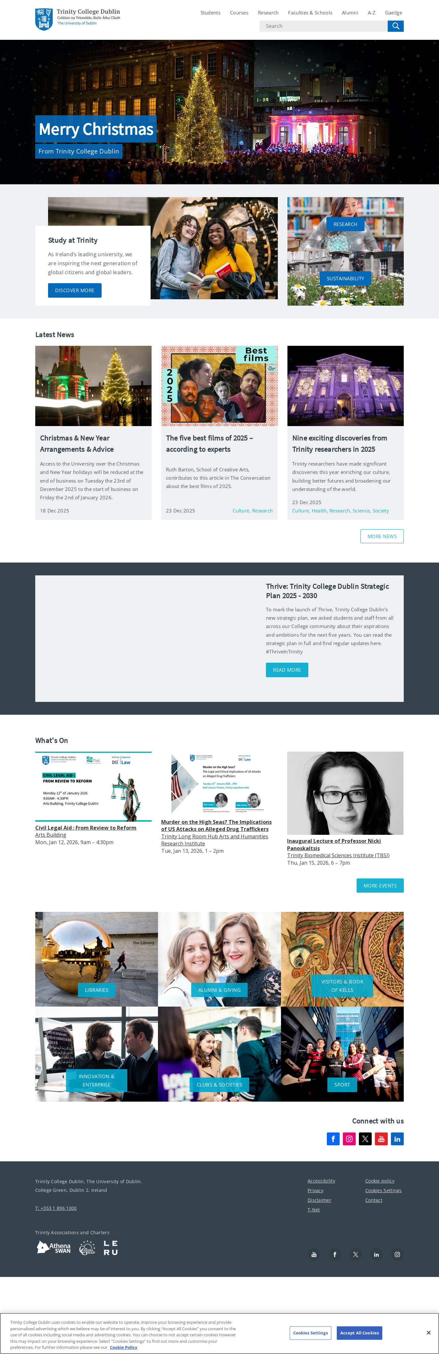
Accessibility (321, 1181)
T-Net (314, 1210)
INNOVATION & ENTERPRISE (97, 1080)
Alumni (350, 12)
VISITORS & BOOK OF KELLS (342, 985)
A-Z (372, 12)
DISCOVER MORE (75, 290)
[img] (147, 638)
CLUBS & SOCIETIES (220, 1084)
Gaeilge (393, 12)
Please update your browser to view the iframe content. (224, 814)
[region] (219, 1333)
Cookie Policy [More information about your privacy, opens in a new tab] (123, 1347)
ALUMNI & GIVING (219, 990)
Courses (239, 12)
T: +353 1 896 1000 (56, 1208)
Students (210, 12)
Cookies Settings (383, 1190)
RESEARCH (346, 224)
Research (268, 12)
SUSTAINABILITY (345, 278)
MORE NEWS (382, 536)
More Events (380, 885)
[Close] (429, 1333)
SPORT (342, 1084)
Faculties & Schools (310, 12)
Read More (287, 670)
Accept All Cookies (359, 1333)
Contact (373, 1200)
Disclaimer (319, 1200)
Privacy (315, 1190)
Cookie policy (379, 1181)
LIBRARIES (97, 990)
